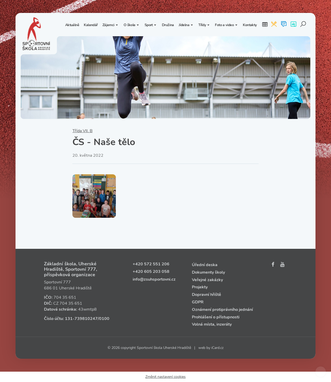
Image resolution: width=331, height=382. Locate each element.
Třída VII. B (82, 131)
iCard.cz (217, 347)
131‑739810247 (81, 318)
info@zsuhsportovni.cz (154, 279)
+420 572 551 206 (151, 264)
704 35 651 (65, 297)
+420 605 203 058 (151, 271)
